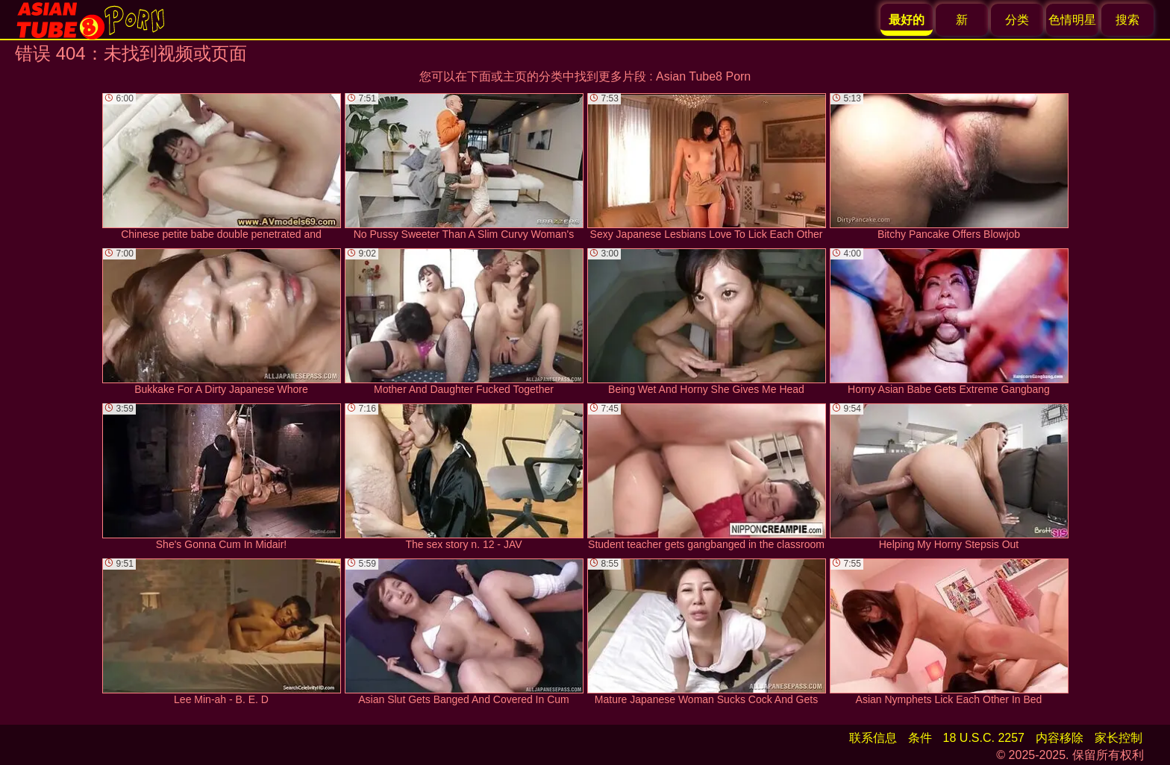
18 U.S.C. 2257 (983, 737)
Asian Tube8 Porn (703, 76)
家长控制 (1118, 737)
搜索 (1127, 19)
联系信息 (873, 737)
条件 (920, 737)
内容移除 (1059, 737)
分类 (1017, 19)
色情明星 (1072, 19)
